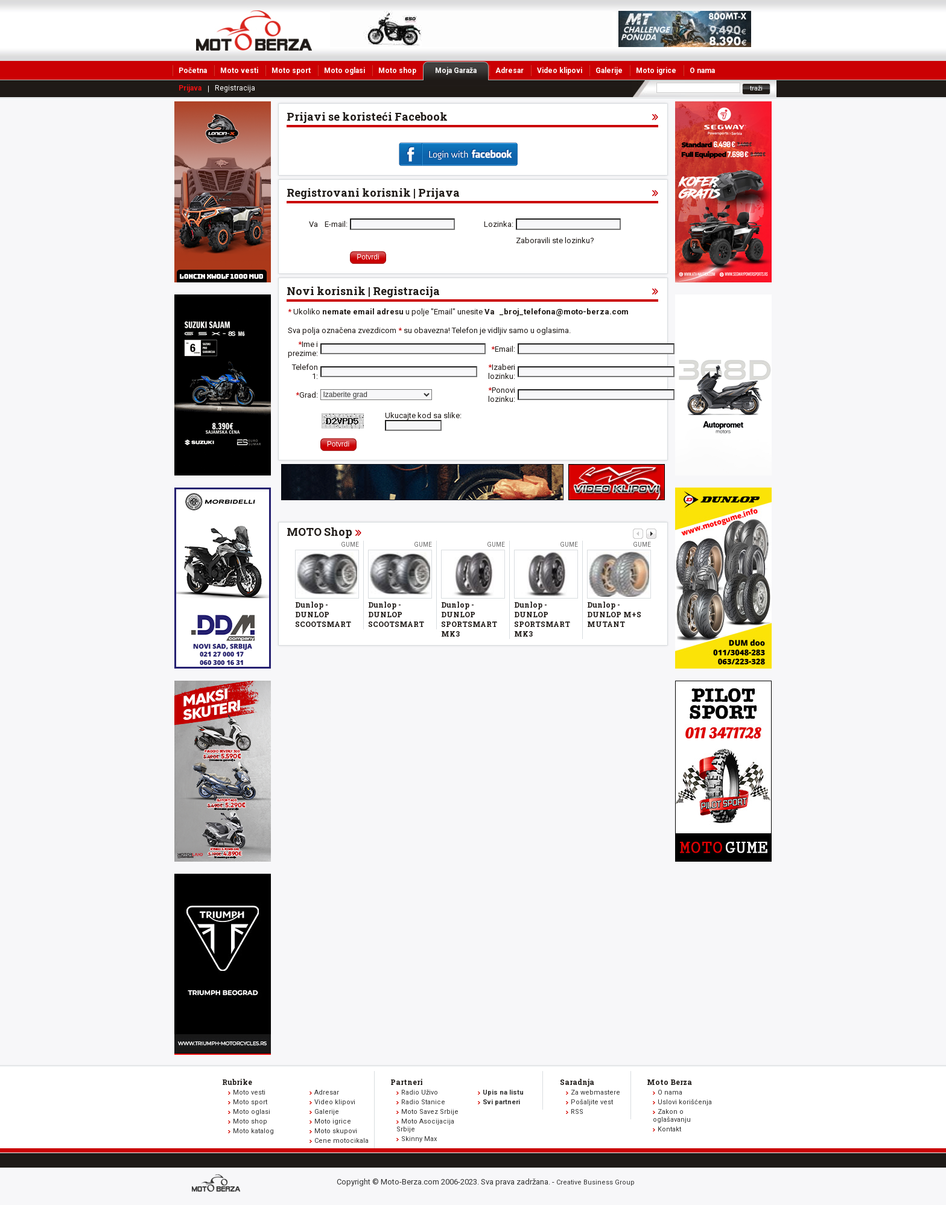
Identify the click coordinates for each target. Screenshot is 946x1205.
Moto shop (397, 70)
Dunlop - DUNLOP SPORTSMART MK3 (469, 619)
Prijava (190, 88)
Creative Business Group (595, 1182)
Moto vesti (239, 70)
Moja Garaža (462, 70)
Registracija (235, 88)
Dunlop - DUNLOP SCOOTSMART (323, 614)
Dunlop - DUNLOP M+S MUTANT (614, 614)
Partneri (406, 1082)
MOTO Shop (319, 531)
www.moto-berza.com (217, 1184)
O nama (702, 70)
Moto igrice (656, 70)
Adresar (509, 70)
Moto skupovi (335, 1131)
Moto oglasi (344, 70)
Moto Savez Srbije (430, 1112)
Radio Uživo (419, 1092)
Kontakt (669, 1129)
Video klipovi (559, 70)
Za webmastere (595, 1092)
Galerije (609, 70)
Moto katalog (253, 1131)
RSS (577, 1112)
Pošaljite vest (592, 1102)
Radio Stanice (423, 1102)
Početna (193, 70)
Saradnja (577, 1082)
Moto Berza (669, 1082)
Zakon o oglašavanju (672, 1116)
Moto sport (291, 70)
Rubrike (237, 1082)
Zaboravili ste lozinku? (555, 240)
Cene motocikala (341, 1141)
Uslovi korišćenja (685, 1102)
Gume (350, 544)
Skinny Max (419, 1139)
